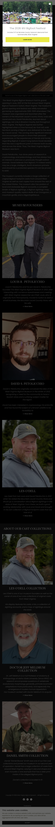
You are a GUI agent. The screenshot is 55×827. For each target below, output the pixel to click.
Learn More (27, 40)
